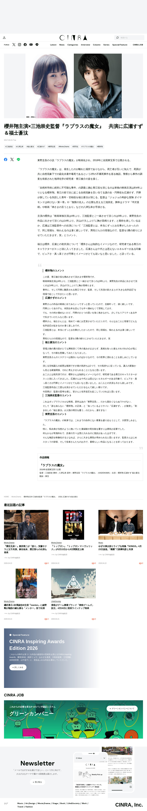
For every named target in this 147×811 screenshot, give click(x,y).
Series (106, 47)
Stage (55, 806)
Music (20, 806)
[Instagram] (19, 47)
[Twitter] (13, 47)
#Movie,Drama (64, 149)
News (61, 47)
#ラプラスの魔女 (87, 149)
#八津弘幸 (19, 149)
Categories (72, 47)
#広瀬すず (41, 149)
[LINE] (36, 47)
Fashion (29, 809)
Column (96, 47)
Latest (53, 47)
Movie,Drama (16, 499)
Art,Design (30, 806)
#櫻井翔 (100, 149)
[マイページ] (9, 39)
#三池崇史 (9, 149)
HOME (6, 499)
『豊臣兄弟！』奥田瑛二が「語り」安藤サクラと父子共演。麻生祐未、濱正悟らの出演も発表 (25, 552)
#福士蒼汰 (30, 149)
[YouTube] (31, 48)
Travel (20, 809)
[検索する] (112, 39)
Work (84, 806)
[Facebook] (25, 47)
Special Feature (119, 47)
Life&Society (73, 806)
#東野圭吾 (51, 149)
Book (62, 806)
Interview (85, 47)
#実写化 (75, 149)
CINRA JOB (138, 47)
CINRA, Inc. (129, 807)
